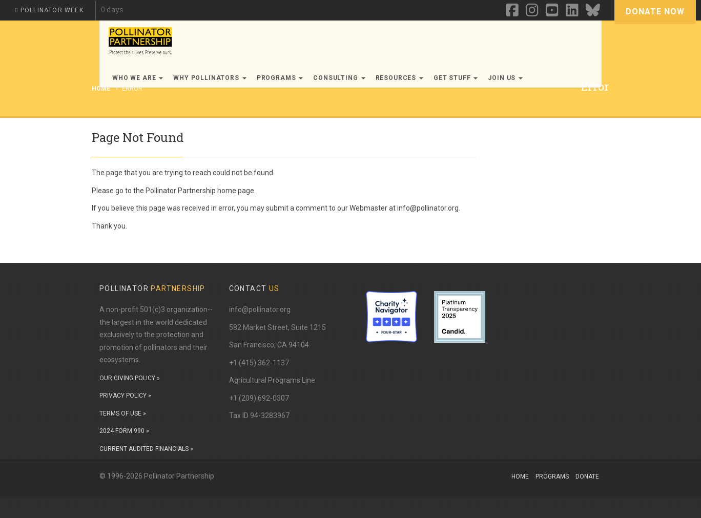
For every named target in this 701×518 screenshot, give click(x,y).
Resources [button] (399, 77)
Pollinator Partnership (181, 191)
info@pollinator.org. (428, 208)
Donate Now (655, 11)
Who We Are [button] (137, 77)
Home (520, 476)
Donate (587, 476)
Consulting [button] (339, 77)
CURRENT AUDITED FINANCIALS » (146, 448)
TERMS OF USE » (122, 413)
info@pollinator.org (260, 309)
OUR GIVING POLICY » (129, 378)
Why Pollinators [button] (209, 77)
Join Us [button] (505, 77)
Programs (552, 476)
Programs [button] (280, 77)
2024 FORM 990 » (124, 430)
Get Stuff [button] (456, 77)
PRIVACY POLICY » (125, 395)
